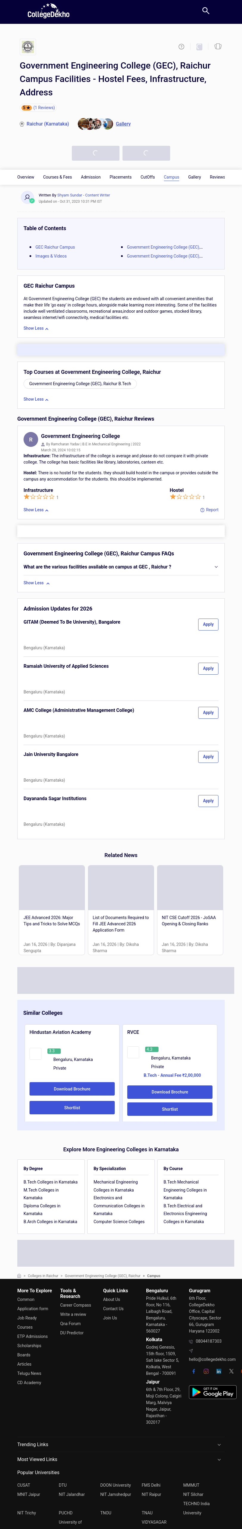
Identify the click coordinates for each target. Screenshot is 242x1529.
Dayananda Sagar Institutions (55, 798)
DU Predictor (71, 1332)
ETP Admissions (32, 1335)
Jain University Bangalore (51, 754)
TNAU (147, 1512)
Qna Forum (70, 1323)
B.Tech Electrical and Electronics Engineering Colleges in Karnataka (185, 1213)
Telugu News (29, 1371)
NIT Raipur (151, 1494)
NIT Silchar (193, 1494)
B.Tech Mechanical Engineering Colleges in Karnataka (185, 1190)
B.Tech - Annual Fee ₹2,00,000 (172, 1075)
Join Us (110, 1317)
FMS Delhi (151, 1485)
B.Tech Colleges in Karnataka (50, 1182)
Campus (171, 177)
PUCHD (65, 1512)
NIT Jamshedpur (115, 1494)
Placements (121, 177)
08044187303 (209, 1341)
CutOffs (148, 177)
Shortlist (72, 1107)
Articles (24, 1362)
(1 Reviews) (44, 107)
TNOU (105, 1512)
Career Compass (75, 1305)
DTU (62, 1485)
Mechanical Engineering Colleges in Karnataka (116, 1186)
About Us (111, 1299)
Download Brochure (72, 1089)
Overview (25, 177)
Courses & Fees (57, 177)
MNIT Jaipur (28, 1494)
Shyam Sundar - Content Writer (83, 195)
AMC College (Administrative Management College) (79, 710)
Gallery (194, 177)
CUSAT (23, 1485)
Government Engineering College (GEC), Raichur (103, 1276)
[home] (48, 10)
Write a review (73, 1314)
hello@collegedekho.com (212, 1359)
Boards (23, 1353)
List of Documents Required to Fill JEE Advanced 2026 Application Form (121, 923)
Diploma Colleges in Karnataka (42, 1209)
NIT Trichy (26, 1512)
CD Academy (29, 1380)
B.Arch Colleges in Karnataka (50, 1221)
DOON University (115, 1485)
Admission (91, 177)
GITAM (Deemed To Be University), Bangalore (72, 622)
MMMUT (191, 1485)
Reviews (217, 177)
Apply (208, 624)
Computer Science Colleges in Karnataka (119, 1225)
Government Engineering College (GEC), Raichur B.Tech (80, 383)
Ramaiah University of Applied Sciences (66, 666)
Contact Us (113, 1308)
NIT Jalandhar (72, 1494)
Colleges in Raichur (43, 1276)
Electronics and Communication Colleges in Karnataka (119, 1205)
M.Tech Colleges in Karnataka (41, 1194)
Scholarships (29, 1344)
